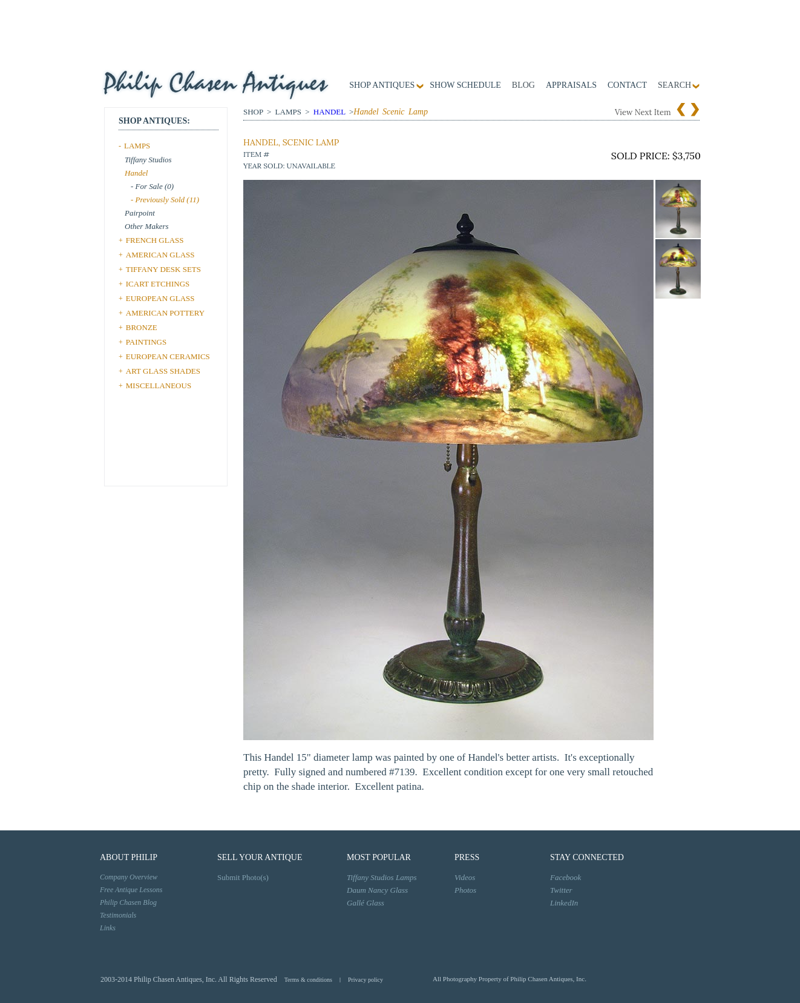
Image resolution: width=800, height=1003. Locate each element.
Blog (523, 85)
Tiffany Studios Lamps (382, 877)
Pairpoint (140, 212)
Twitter (561, 890)
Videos (464, 877)
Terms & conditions (308, 979)
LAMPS (137, 145)
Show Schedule (465, 85)
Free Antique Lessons (131, 889)
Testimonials (118, 915)
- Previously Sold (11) (165, 199)
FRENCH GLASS (155, 240)
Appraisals (571, 85)
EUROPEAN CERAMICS (168, 356)
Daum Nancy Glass (377, 890)
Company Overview (128, 877)
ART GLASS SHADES (163, 371)
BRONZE (141, 327)
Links (108, 928)
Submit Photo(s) (243, 877)
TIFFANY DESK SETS (163, 269)
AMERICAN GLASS (160, 254)
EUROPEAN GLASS (160, 298)
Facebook (565, 877)
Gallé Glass (365, 902)
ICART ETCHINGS (158, 283)
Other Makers (147, 226)
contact (627, 85)
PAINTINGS (146, 341)
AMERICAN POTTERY (165, 312)
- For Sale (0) (152, 186)
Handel (136, 172)
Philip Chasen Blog (128, 902)
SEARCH (674, 85)
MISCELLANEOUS (158, 385)
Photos (465, 890)
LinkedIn (564, 902)
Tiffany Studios (148, 159)
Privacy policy (365, 979)
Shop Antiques (382, 85)
